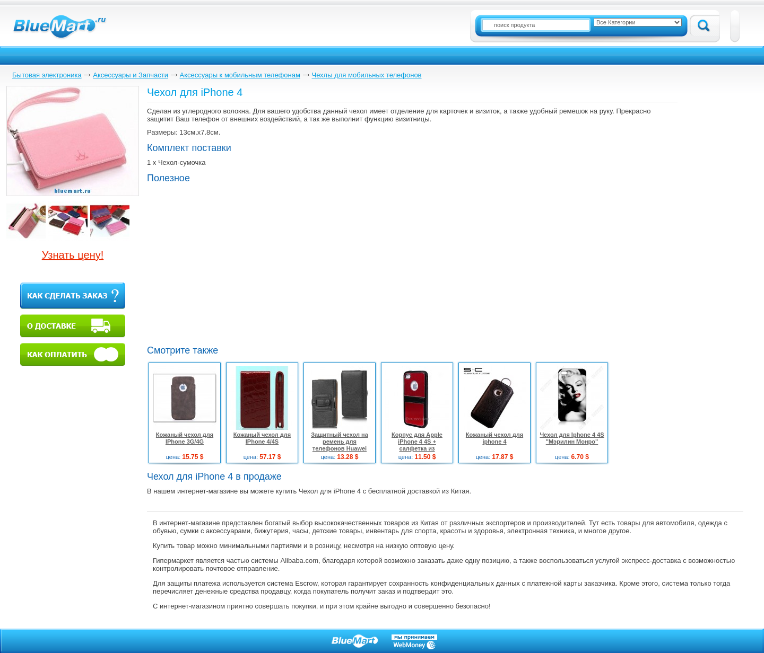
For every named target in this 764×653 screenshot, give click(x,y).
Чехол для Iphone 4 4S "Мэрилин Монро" (572, 438)
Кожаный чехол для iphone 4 (494, 438)
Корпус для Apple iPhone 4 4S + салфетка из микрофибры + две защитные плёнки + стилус (417, 451)
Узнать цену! (73, 255)
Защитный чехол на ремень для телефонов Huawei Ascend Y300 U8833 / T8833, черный (339, 448)
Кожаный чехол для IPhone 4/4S (262, 438)
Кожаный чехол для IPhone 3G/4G (184, 438)
